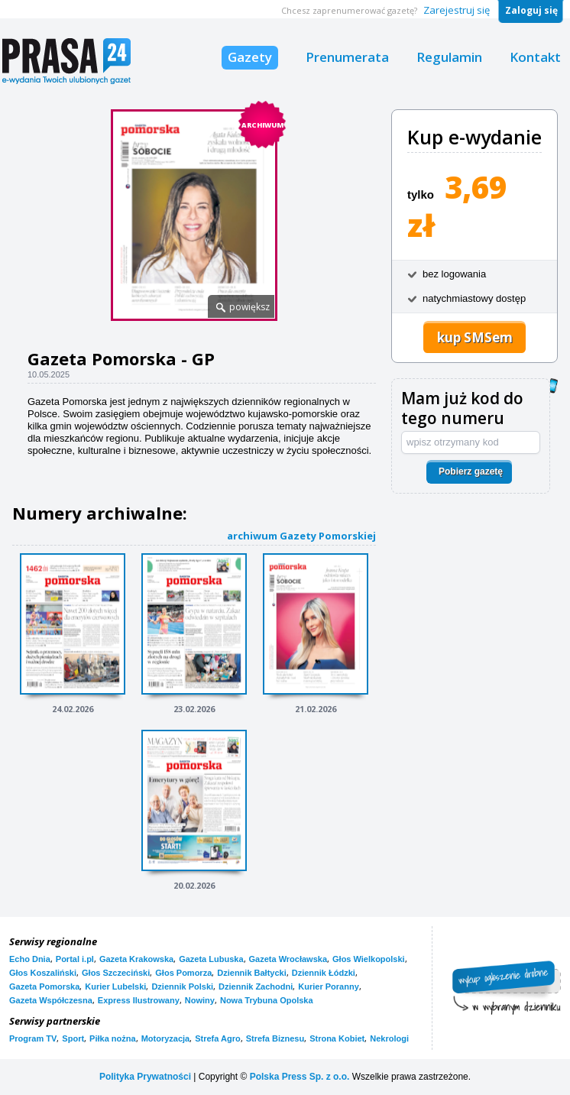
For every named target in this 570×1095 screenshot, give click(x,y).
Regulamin (449, 57)
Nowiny (200, 1000)
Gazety (250, 57)
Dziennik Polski (182, 986)
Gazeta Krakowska (136, 959)
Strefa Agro (218, 1038)
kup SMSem (475, 337)
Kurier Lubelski (115, 986)
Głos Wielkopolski (368, 959)
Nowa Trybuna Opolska (266, 1000)
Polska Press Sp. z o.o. (300, 1076)
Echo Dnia (29, 959)
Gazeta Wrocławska (288, 959)
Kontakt (535, 57)
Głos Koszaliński (42, 972)
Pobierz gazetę (471, 471)
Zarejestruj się (456, 10)
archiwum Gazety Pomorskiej (301, 535)
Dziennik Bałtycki (251, 972)
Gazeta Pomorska (44, 986)
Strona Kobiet (336, 1038)
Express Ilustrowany (139, 1000)
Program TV (33, 1038)
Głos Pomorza (183, 972)
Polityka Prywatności (145, 1076)
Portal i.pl (75, 959)
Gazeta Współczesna (50, 1000)
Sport (73, 1038)
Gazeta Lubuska (211, 959)
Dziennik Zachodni (256, 986)
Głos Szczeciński (116, 972)
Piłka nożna (112, 1038)
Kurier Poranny (328, 986)
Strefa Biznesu (275, 1038)
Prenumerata (347, 57)
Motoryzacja (165, 1038)
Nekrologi (389, 1038)
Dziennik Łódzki (323, 972)
